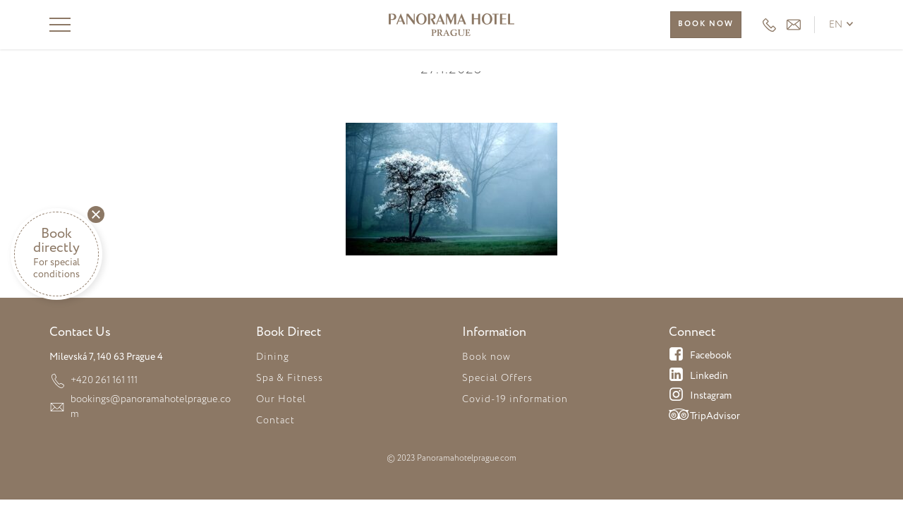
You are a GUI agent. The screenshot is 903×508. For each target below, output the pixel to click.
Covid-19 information (515, 399)
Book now (706, 24)
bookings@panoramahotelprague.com (152, 399)
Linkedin (698, 377)
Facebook (700, 356)
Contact (275, 420)
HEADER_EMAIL (794, 25)
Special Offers (497, 378)
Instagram (700, 396)
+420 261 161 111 (769, 25)
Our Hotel (281, 399)
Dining (272, 357)
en (835, 25)
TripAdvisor (704, 417)
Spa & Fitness (289, 378)
